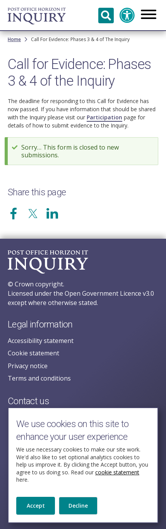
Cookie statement (33, 353)
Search (106, 15)
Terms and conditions (39, 378)
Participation (104, 117)
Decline (78, 511)
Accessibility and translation (127, 15)
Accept (36, 511)
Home (14, 39)
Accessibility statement (41, 340)
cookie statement (117, 478)
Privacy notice (28, 366)
